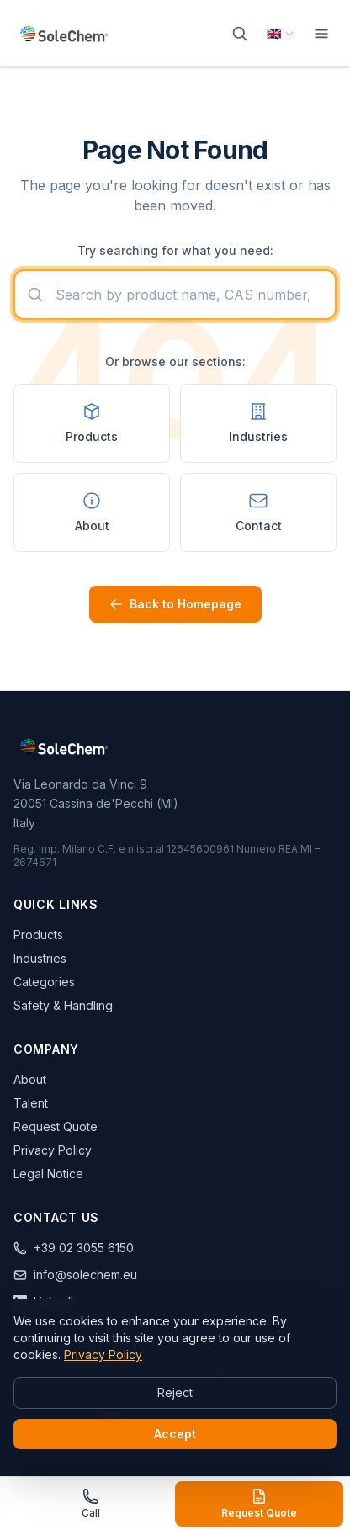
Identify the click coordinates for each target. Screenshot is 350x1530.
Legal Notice (48, 1173)
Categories (44, 982)
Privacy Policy (52, 1150)
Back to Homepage (175, 604)
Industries (39, 958)
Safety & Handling (63, 1005)
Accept (175, 1433)
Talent (30, 1103)
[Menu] (321, 34)
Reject (175, 1392)
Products (38, 934)
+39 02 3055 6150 (73, 1247)
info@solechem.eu (75, 1274)
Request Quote (55, 1126)
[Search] (240, 34)
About (29, 1079)
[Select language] (280, 34)
